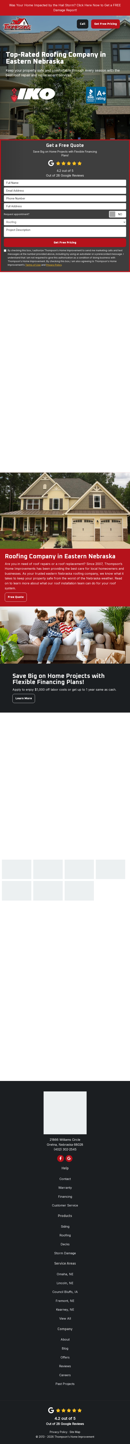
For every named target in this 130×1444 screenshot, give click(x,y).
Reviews (65, 1366)
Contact (65, 1179)
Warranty (65, 1188)
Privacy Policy (54, 264)
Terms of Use (33, 264)
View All (65, 1318)
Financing (65, 1196)
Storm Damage (65, 1253)
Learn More (23, 698)
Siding (65, 1226)
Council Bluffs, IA (65, 1292)
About (65, 1339)
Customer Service (65, 1205)
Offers (65, 1357)
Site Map (75, 1432)
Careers (65, 1375)
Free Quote (16, 597)
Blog (65, 1348)
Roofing (65, 1235)
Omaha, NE (65, 1274)
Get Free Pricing (105, 23)
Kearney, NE (65, 1309)
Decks (65, 1244)
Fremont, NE (65, 1301)
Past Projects (65, 1384)
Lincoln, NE (65, 1283)
